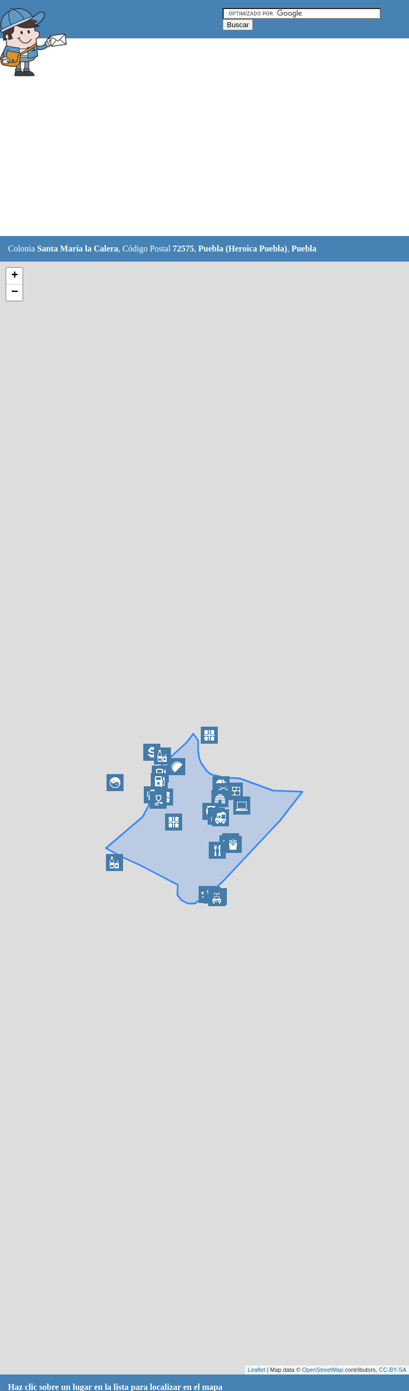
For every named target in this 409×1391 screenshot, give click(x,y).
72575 (183, 248)
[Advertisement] (194, 158)
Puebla (303, 248)
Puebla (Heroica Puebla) (242, 248)
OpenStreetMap (322, 1369)
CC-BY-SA (392, 1369)
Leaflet (256, 1369)
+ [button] (14, 276)
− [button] (14, 292)
